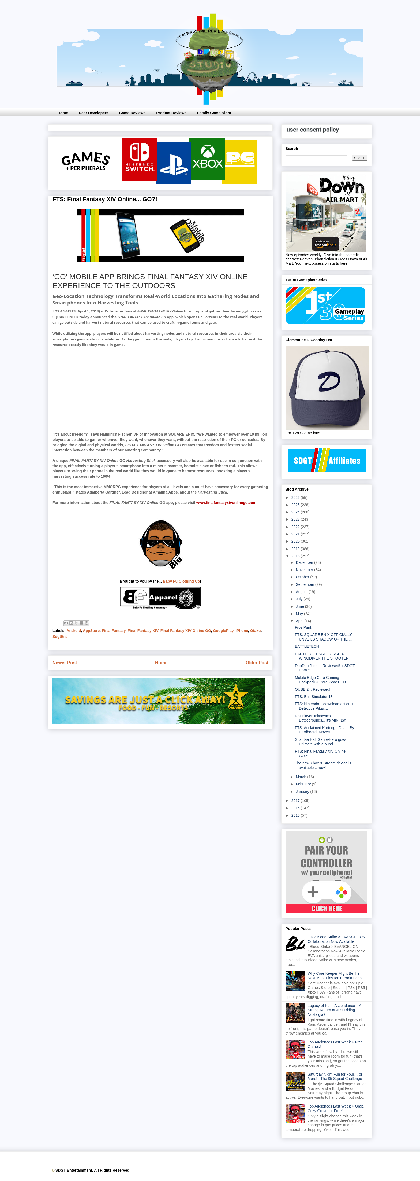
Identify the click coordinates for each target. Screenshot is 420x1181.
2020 (296, 541)
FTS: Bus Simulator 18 (314, 696)
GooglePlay (223, 630)
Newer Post (64, 662)
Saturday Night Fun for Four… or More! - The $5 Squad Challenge (335, 1076)
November (305, 570)
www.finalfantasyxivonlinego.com (226, 503)
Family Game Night (214, 113)
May (300, 614)
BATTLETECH (307, 646)
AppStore (91, 630)
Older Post (257, 662)
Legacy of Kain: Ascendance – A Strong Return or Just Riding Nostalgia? (334, 1010)
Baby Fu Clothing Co (181, 581)
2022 (296, 527)
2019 (296, 549)
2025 (296, 505)
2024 (296, 512)
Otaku (255, 630)
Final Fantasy (113, 630)
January (303, 791)
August (302, 592)
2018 (296, 556)
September (305, 584)
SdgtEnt (59, 636)
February (304, 784)
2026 (296, 497)
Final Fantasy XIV (143, 630)
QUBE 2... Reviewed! (312, 689)
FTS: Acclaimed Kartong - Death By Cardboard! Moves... (324, 730)
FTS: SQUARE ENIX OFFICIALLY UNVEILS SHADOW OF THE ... (323, 636)
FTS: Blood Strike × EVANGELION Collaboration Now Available (337, 939)
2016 (296, 808)
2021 (296, 534)
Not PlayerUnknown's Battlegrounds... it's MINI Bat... (322, 718)
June (300, 606)
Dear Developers (93, 113)
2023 (296, 519)
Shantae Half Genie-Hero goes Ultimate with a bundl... (320, 741)
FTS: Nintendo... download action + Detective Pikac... (324, 706)
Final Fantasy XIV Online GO (185, 630)
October (303, 577)
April (300, 621)
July (299, 599)
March (301, 777)
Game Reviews (132, 113)
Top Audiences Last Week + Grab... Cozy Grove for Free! (337, 1108)
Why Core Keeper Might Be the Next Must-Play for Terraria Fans (335, 975)
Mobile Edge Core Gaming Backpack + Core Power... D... (322, 679)
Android (73, 630)
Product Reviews (171, 113)
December (305, 562)
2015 (296, 815)
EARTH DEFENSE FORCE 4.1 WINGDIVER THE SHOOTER (322, 656)
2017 (296, 801)
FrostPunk (303, 627)
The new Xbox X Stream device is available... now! (323, 765)
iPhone (241, 630)
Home (63, 113)
